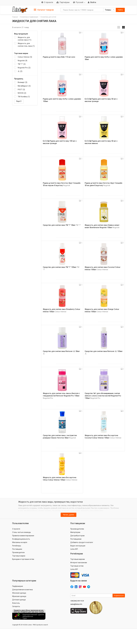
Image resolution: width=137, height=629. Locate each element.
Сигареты (16, 606)
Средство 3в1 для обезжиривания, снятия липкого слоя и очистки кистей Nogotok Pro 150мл (103, 395)
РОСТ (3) (21, 89)
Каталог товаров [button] (44, 9)
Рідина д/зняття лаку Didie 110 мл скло (59, 57)
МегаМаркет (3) (24, 86)
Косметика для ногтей (48, 17)
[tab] (44, 9)
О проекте (16, 529)
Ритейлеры (16, 546)
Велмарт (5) (22, 82)
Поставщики (17, 549)
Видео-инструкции (77, 546)
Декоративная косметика (22, 590)
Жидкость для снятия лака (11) (24, 38)
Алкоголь (16, 603)
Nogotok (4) (22, 60)
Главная (15, 17)
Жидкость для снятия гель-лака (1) (26, 44)
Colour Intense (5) (25, 57)
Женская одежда (19, 593)
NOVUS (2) (22, 93)
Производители (18, 552)
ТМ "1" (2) (22, 64)
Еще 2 (18, 101)
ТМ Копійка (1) (24, 97)
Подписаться (119, 595)
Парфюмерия (17, 586)
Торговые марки (18, 556)
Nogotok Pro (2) (24, 68)
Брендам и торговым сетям (23, 559)
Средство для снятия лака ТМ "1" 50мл (62, 225)
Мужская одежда (19, 596)
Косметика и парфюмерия (29, 17)
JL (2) (20, 71)
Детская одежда (19, 600)
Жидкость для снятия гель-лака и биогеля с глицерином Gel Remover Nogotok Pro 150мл (61, 395)
